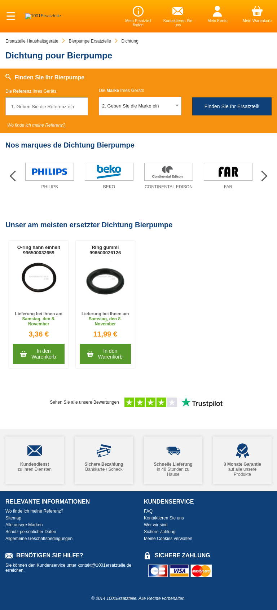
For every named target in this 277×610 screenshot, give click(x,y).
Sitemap (13, 518)
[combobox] (140, 106)
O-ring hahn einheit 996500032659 (38, 250)
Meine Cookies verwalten (168, 538)
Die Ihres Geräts (30, 91)
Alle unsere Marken (24, 524)
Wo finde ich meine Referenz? (34, 511)
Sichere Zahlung (159, 531)
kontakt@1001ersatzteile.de (104, 565)
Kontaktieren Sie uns (164, 518)
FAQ (148, 511)
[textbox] (140, 106)
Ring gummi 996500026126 (105, 250)
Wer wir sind (156, 524)
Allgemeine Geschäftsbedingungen (38, 538)
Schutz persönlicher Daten (30, 531)
